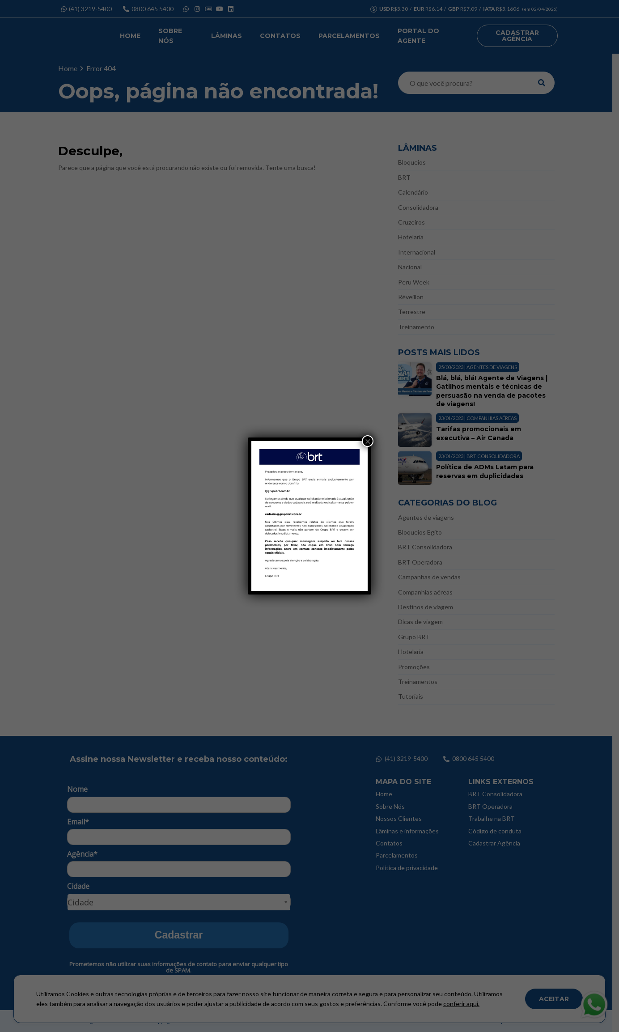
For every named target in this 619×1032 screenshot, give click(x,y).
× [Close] (368, 441)
